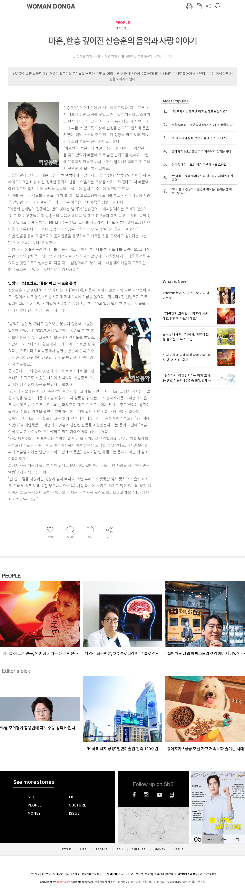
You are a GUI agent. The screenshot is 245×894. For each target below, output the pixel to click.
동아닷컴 (112, 874)
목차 (210, 839)
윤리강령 (58, 874)
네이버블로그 (172, 794)
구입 (236, 839)
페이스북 (134, 794)
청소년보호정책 (207, 874)
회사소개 (124, 874)
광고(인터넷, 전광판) (141, 874)
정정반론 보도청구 (91, 874)
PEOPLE (122, 22)
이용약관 (171, 874)
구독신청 (34, 874)
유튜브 (159, 794)
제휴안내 (159, 874)
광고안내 (46, 874)
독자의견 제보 (72, 874)
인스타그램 (146, 794)
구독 (223, 839)
